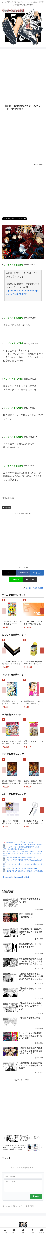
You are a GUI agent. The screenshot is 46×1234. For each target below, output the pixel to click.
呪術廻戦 (7, 508)
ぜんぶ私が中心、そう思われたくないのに (20, 842)
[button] (30, 579)
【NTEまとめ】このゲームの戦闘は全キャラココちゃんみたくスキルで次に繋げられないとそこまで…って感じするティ (23, 853)
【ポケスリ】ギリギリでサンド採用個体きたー (21, 868)
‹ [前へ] (3, 610)
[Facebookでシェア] (23, 573)
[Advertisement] (23, 76)
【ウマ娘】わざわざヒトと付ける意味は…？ (20, 857)
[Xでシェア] (9, 573)
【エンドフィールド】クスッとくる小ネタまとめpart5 (23, 844)
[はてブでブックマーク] (37, 573)
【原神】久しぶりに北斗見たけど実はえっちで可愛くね (24, 871)
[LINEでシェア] (16, 579)
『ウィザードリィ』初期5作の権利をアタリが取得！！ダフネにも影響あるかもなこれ (22, 848)
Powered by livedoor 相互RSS (16, 877)
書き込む (36, 1196)
